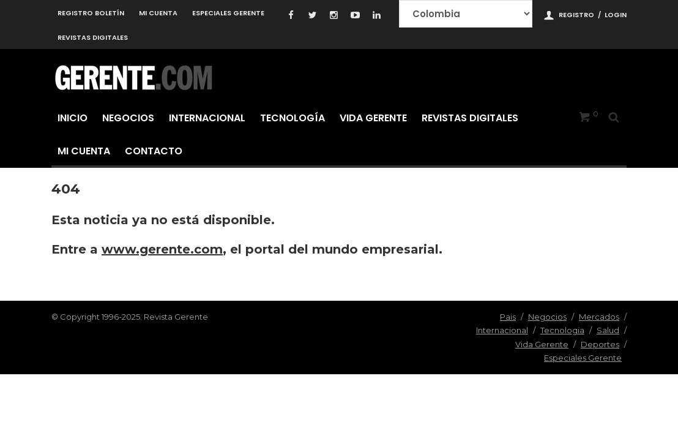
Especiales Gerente (228, 13)
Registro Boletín (91, 13)
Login (616, 15)
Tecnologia (562, 330)
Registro (576, 15)
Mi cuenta (158, 13)
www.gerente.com (162, 249)
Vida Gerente (373, 118)
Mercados (599, 317)
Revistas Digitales (93, 37)
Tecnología (292, 118)
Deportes (600, 344)
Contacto (153, 151)
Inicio (73, 118)
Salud (608, 330)
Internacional (207, 118)
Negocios (128, 118)
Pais (508, 317)
